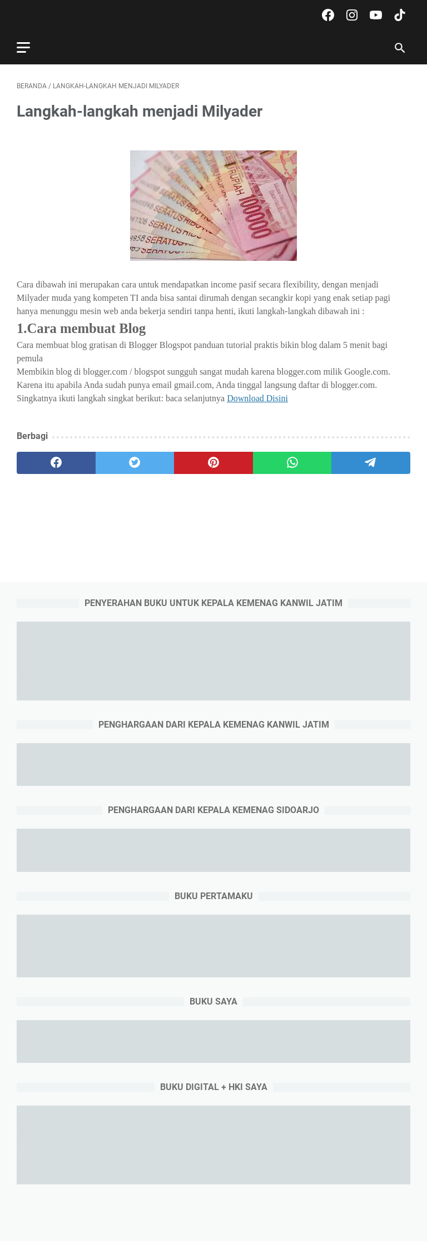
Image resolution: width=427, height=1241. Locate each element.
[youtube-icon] (374, 15)
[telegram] (370, 463)
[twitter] (135, 463)
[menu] (30, 47)
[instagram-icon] (351, 15)
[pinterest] (213, 463)
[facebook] (56, 463)
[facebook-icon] (327, 15)
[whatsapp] (292, 463)
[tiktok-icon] (398, 15)
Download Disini (257, 398)
